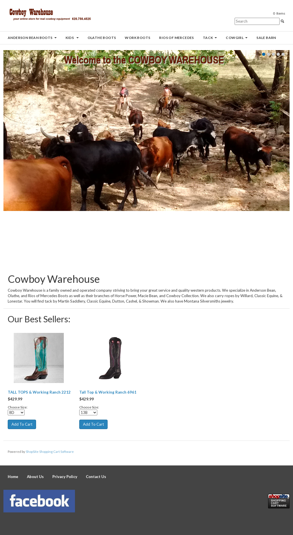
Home (13, 476)
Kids (72, 37)
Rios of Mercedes (176, 37)
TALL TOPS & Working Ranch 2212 (39, 392)
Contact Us (96, 476)
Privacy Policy (64, 476)
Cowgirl (237, 37)
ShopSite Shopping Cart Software (50, 451)
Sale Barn (266, 37)
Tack (210, 37)
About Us (35, 476)
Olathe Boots (102, 37)
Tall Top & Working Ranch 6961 (107, 392)
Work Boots (137, 37)
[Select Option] (16, 412)
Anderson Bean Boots (32, 37)
